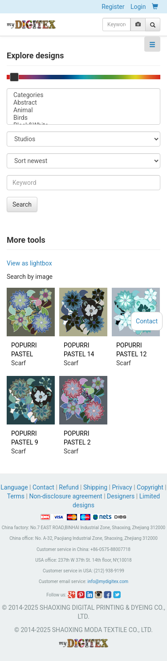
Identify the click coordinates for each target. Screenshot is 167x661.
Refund (68, 487)
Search (22, 204)
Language (14, 487)
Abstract (83, 102)
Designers (120, 496)
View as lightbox (29, 263)
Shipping (95, 487)
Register (113, 6)
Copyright (150, 487)
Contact (43, 487)
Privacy (122, 487)
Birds (83, 118)
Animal (83, 110)
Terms (15, 496)
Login (138, 6)
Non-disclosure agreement (65, 496)
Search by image (30, 276)
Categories (83, 95)
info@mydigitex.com (107, 581)
